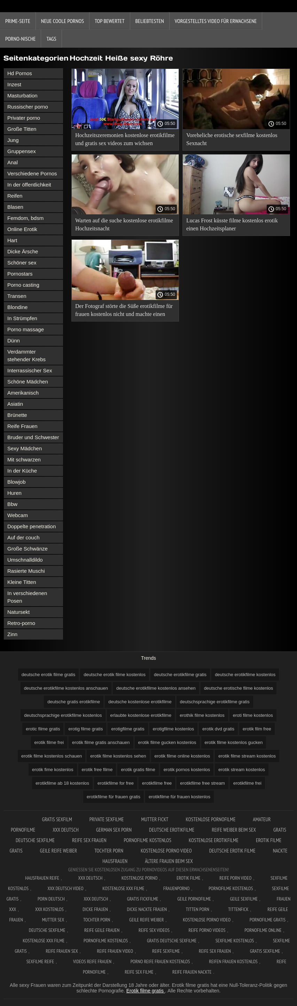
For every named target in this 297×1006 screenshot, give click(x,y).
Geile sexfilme (244, 899)
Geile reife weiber (58, 850)
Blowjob (16, 482)
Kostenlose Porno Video (166, 850)
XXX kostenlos (49, 909)
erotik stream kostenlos (241, 769)
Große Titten (21, 129)
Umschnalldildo (25, 560)
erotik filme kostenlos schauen (51, 756)
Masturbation (22, 95)
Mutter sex (53, 920)
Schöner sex (21, 263)
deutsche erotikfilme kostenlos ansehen (156, 688)
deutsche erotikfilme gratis (180, 674)
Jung (13, 140)
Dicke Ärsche (22, 251)
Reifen (14, 196)
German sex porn (114, 829)
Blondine (17, 307)
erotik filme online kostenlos (182, 756)
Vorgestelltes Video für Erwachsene (216, 20)
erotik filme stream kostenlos (247, 756)
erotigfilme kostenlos (173, 728)
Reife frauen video (115, 951)
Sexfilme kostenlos (235, 940)
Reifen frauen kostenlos (233, 961)
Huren (14, 493)
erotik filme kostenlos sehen (118, 756)
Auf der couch (23, 537)
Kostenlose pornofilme (211, 819)
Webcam (17, 515)
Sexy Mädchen (24, 448)
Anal (12, 162)
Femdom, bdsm (25, 218)
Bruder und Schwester (33, 437)
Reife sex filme (139, 972)
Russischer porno (27, 107)
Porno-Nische (20, 38)
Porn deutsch (51, 899)
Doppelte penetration (31, 526)
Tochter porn (108, 850)
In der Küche (22, 471)
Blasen (15, 207)
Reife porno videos (207, 930)
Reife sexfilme (166, 951)
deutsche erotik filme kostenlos (115, 674)
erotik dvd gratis (218, 728)
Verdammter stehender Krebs (26, 355)
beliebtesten (149, 20)
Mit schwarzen (24, 459)
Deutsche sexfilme (47, 930)
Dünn (13, 340)
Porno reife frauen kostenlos (160, 961)
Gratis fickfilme (142, 899)
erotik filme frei (49, 742)
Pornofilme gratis (268, 920)
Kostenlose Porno (140, 878)
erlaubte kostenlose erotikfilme (141, 715)
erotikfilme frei (247, 783)
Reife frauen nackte (191, 972)
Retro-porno (21, 623)
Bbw (12, 504)
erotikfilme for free (115, 783)
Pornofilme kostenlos (147, 840)
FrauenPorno (176, 888)
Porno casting (23, 285)
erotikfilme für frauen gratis (113, 796)
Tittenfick (238, 909)
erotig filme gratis (85, 728)
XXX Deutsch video (66, 888)
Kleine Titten (21, 582)
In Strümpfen (22, 318)
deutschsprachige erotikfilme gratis (215, 701)
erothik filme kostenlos (202, 715)
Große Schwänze (27, 549)
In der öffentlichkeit (29, 185)
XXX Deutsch (66, 829)
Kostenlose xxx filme (123, 888)
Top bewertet (110, 20)
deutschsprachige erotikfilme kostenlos (63, 715)
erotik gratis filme (138, 769)
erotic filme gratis (43, 728)
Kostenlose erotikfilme (214, 840)
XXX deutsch (96, 899)
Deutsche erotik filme (232, 850)
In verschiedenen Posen (27, 597)
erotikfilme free (157, 783)
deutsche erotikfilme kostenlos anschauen (66, 688)
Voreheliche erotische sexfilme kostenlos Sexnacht (231, 139)
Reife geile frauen (101, 930)
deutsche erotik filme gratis (49, 674)
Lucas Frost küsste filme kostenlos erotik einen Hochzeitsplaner (232, 224)
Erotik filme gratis (145, 990)
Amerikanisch (23, 393)
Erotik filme (188, 878)
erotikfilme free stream (202, 783)
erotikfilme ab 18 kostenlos (62, 783)
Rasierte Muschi (26, 571)
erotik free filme (97, 769)
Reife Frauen (22, 426)
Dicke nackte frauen (147, 909)
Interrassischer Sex (29, 370)
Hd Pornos (19, 73)
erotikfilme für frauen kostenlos (179, 796)
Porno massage (25, 329)
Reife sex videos (154, 930)
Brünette (17, 415)
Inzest (14, 84)
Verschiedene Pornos (32, 173)
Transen (16, 296)
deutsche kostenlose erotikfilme (139, 701)
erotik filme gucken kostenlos (167, 742)
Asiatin (15, 404)
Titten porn (197, 909)
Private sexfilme (106, 819)
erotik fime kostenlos (52, 769)
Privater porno (23, 118)
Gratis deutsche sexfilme (171, 940)
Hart (12, 240)
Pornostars (20, 274)
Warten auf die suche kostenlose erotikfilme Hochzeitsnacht (124, 224)
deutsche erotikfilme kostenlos (245, 674)
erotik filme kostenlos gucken (234, 742)
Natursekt (18, 612)
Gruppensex (21, 151)
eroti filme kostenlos (253, 715)
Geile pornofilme (194, 899)
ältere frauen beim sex (169, 861)
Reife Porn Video (235, 878)
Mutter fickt (154, 819)
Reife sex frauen (89, 840)
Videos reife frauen (92, 961)
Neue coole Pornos (62, 20)
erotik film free (257, 728)
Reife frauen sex (62, 951)
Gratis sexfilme (265, 951)
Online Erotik (22, 229)
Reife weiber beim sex (234, 829)
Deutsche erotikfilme (171, 829)
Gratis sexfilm (57, 819)
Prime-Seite (17, 20)
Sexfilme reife (40, 961)
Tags (51, 38)
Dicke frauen (95, 909)
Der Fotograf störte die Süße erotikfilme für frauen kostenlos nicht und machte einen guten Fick (124, 311)
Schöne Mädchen (27, 382)
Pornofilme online (262, 930)
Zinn (12, 634)
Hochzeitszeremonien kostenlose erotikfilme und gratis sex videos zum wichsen (124, 139)
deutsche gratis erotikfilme (73, 701)
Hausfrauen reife (42, 878)
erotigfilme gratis (127, 728)
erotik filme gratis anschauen (101, 742)
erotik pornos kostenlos (187, 769)
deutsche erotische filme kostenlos (238, 688)
